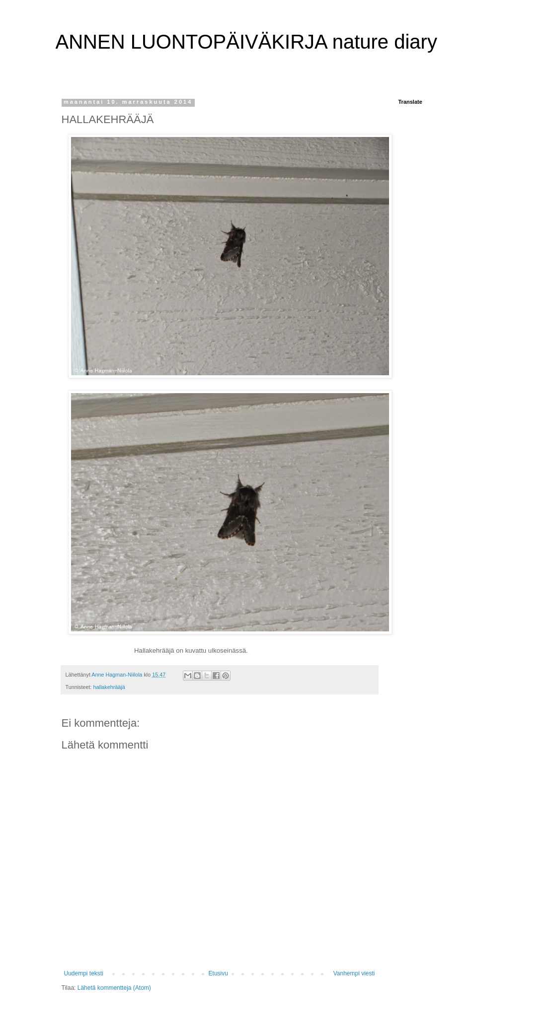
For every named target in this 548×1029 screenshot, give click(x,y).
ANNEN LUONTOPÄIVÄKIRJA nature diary (246, 42)
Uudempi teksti (83, 973)
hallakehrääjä (109, 687)
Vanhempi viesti (354, 973)
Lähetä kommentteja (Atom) (114, 987)
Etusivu (218, 973)
